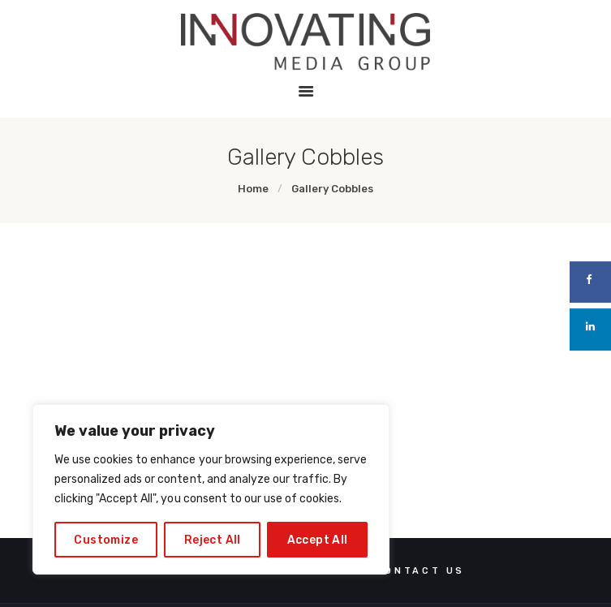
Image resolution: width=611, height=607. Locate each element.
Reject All (212, 539)
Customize (106, 539)
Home (253, 189)
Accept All (317, 539)
